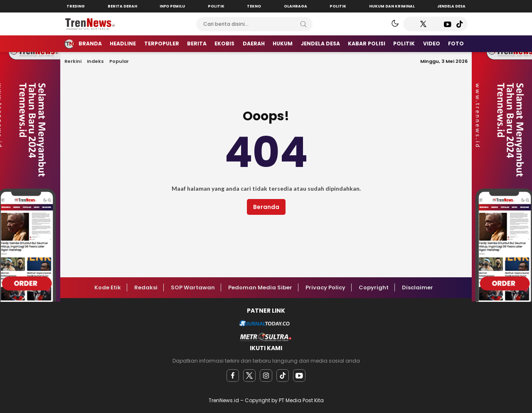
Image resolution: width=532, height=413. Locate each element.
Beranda (266, 207)
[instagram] (266, 375)
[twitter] (249, 375)
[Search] (303, 24)
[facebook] (233, 375)
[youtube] (299, 375)
